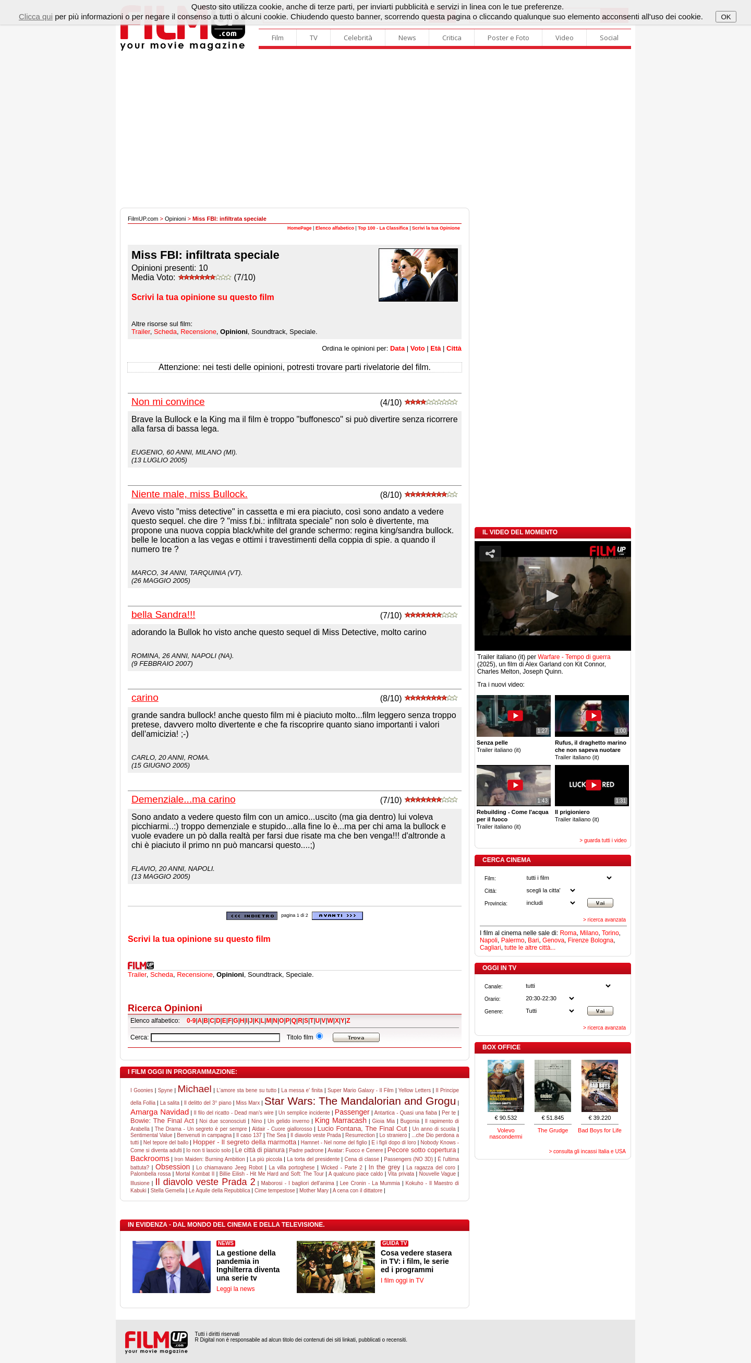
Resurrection (360, 1135)
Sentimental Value (151, 1135)
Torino (610, 933)
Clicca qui (36, 16)
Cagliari (490, 947)
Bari (533, 940)
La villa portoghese (292, 1167)
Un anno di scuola (433, 1129)
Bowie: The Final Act (162, 1121)
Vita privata (401, 1174)
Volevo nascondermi (506, 1133)
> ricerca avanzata (604, 920)
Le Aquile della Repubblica (219, 1190)
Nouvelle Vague (437, 1174)
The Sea (276, 1135)
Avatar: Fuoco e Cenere (355, 1150)
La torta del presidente (313, 1159)
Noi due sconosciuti (222, 1121)
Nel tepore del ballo (166, 1142)
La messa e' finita (301, 1090)
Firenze (578, 940)
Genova (553, 940)
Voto (417, 348)
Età (435, 348)
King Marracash (341, 1120)
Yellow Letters (414, 1090)
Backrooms (149, 1158)
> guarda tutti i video (602, 840)
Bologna (601, 940)
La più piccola (266, 1159)
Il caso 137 (249, 1135)
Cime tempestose (275, 1190)
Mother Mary (314, 1190)
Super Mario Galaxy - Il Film (361, 1090)
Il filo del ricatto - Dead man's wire (233, 1113)
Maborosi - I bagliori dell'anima (297, 1183)
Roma (568, 933)
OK (726, 17)
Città (454, 348)
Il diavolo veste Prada (315, 1135)
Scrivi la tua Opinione (436, 228)
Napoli (489, 940)
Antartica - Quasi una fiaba (405, 1113)
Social (609, 37)
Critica (452, 37)
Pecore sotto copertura (421, 1150)
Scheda (165, 332)
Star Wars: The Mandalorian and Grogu (360, 1101)
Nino (256, 1121)
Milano (589, 933)
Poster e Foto (508, 37)
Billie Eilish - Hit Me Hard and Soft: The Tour (272, 1174)
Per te (449, 1113)
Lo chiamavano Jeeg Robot (229, 1167)
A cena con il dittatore (358, 1190)
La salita (169, 1103)
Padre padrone (306, 1150)
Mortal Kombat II (195, 1174)
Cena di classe (361, 1159)
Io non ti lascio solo (208, 1150)
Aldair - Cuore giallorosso (282, 1129)
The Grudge (553, 1130)
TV (314, 37)
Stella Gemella (168, 1190)
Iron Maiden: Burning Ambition (209, 1159)
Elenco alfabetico (335, 228)
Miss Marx (248, 1103)
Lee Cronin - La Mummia (370, 1183)
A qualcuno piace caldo (356, 1174)
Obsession (172, 1167)
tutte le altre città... (529, 947)
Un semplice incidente (304, 1113)
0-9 (191, 1020)
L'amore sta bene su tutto (246, 1090)
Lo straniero (393, 1135)
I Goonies (141, 1090)
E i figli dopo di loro (393, 1142)
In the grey (385, 1167)
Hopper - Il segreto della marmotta (244, 1142)
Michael (194, 1088)
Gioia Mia (383, 1121)
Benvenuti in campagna (204, 1135)
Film (278, 37)
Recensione (198, 332)
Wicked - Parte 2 (341, 1167)
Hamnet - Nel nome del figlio (334, 1142)
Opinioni (175, 219)
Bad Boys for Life (600, 1130)
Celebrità (358, 37)
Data (397, 348)
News (407, 37)
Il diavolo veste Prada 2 (205, 1182)
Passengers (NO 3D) (408, 1159)
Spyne (165, 1090)
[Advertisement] (375, 129)
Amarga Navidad (159, 1111)
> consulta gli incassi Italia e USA (587, 1151)
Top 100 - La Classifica (383, 228)
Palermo (513, 940)
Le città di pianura (260, 1150)
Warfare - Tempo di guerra (574, 657)
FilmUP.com (143, 219)
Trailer (140, 332)
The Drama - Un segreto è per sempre (201, 1129)
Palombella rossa (150, 1174)
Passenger (352, 1112)
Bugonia (410, 1121)
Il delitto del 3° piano (208, 1103)
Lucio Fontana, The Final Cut (362, 1128)
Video (564, 37)
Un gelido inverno (288, 1121)
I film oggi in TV (402, 1280)
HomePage (299, 228)
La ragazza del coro (430, 1167)
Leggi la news (235, 1289)
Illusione (140, 1183)
